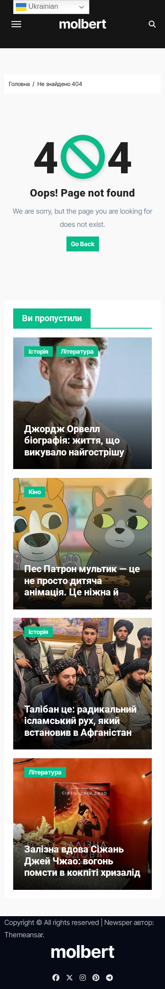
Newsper (118, 922)
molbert (82, 24)
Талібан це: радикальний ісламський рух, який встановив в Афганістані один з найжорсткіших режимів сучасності (80, 732)
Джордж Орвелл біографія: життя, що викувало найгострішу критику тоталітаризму (76, 446)
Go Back (83, 243)
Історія (38, 351)
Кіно (35, 491)
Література (77, 351)
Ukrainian (37, 7)
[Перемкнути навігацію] (16, 24)
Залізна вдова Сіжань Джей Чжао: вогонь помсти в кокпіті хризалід (82, 861)
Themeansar (23, 934)
